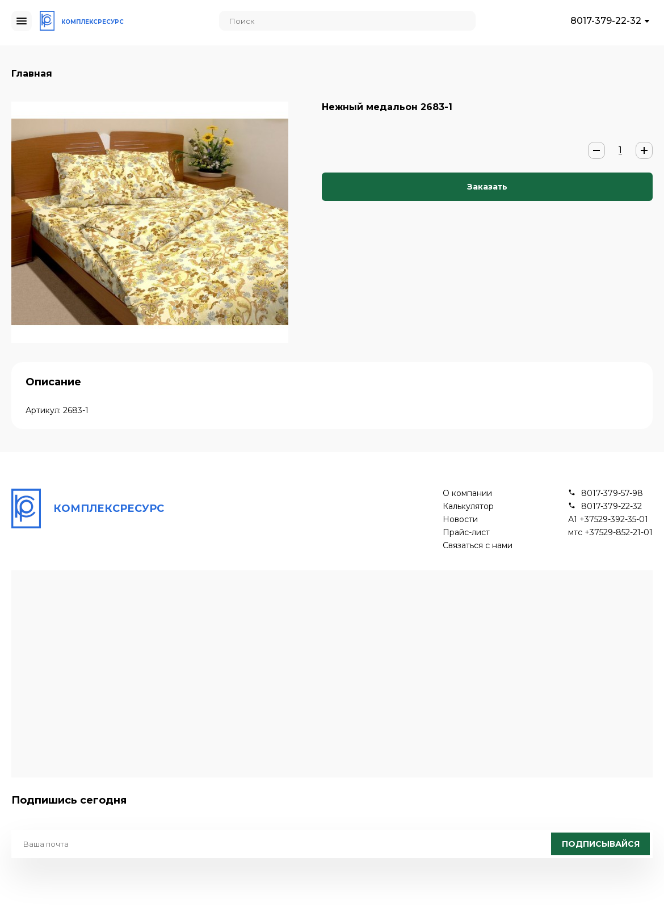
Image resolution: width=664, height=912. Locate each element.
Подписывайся (601, 844)
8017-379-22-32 (605, 20)
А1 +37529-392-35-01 (608, 519)
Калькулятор (468, 506)
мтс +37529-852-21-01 (610, 532)
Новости (460, 519)
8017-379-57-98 (612, 493)
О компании (467, 493)
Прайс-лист (466, 532)
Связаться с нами (477, 545)
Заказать (487, 187)
